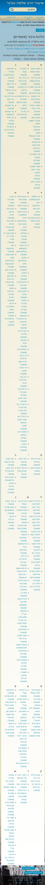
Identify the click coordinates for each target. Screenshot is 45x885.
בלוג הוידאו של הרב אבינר (33, 880)
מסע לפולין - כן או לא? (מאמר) (21, 638)
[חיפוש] (24, 9)
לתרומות (15, 22)
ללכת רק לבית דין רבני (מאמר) (35, 587)
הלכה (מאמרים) (28, 868)
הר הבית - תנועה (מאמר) (23, 371)
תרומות (27, 45)
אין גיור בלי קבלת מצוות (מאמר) (35, 81)
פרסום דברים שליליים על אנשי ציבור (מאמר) (9, 729)
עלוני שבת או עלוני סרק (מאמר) (21, 726)
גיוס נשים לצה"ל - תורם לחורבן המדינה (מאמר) (9, 75)
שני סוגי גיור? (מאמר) (11, 848)
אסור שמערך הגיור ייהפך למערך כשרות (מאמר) (34, 172)
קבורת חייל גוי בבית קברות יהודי (35, 778)
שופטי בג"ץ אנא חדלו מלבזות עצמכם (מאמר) (9, 808)
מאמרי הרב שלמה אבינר (33, 882)
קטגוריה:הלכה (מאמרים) (32, 48)
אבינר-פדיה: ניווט (39, 18)
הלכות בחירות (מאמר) (23, 276)
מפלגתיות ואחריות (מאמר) (23, 654)
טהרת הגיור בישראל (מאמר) (35, 462)
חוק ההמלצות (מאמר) (10, 248)
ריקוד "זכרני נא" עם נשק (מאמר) (22, 778)
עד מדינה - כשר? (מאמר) (22, 693)
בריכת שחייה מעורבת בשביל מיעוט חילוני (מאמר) (21, 102)
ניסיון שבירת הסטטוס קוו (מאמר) (9, 510)
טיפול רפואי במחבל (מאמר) (35, 471)
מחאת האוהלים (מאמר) (23, 538)
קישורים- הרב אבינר (28, 18)
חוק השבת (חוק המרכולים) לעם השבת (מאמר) (9, 261)
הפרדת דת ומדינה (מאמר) (22, 334)
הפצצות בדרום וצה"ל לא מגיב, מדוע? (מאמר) (21, 322)
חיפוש (12, 9)
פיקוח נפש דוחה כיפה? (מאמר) (9, 705)
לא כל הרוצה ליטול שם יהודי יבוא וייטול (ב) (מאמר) (34, 522)
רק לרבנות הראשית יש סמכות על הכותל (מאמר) (22, 796)
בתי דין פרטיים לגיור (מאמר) (21, 114)
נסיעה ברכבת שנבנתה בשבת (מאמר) (11, 522)
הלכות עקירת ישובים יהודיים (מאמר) (23, 306)
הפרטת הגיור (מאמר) (23, 343)
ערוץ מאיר (18, 882)
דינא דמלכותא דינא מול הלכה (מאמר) (36, 209)
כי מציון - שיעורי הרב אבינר (24, 878)
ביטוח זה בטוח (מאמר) (23, 72)
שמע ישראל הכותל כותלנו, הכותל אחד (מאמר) (9, 836)
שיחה (34, 45)
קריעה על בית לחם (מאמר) (36, 787)
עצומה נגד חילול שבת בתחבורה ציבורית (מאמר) (22, 754)
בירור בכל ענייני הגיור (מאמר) (22, 81)
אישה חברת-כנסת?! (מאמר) (34, 136)
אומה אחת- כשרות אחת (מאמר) (35, 72)
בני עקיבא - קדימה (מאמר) (22, 90)
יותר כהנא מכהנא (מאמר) (23, 462)
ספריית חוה (39, 878)
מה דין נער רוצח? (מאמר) (22, 504)
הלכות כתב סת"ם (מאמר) (22, 294)
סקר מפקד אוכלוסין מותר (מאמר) (34, 733)
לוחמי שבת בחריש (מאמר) (35, 565)
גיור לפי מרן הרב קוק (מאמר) (9, 99)
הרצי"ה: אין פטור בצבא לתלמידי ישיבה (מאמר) (22, 422)
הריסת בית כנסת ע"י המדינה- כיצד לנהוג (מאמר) (22, 395)
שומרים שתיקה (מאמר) (11, 796)
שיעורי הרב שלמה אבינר (25, 3)
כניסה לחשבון (11, 17)
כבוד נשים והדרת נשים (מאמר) (9, 462)
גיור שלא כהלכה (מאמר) (10, 121)
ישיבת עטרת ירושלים (14, 880)
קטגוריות (40, 868)
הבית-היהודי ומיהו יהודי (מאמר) (22, 199)
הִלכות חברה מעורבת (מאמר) (22, 285)
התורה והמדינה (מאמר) (23, 447)
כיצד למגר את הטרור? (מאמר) (9, 471)
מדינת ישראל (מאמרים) (33, 873)
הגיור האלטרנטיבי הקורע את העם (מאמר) (22, 224)
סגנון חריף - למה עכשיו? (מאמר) (35, 693)
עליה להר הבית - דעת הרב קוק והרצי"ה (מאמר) (22, 739)
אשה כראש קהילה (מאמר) (35, 185)
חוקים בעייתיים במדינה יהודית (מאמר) (10, 294)
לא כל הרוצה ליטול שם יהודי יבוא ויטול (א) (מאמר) (34, 507)
